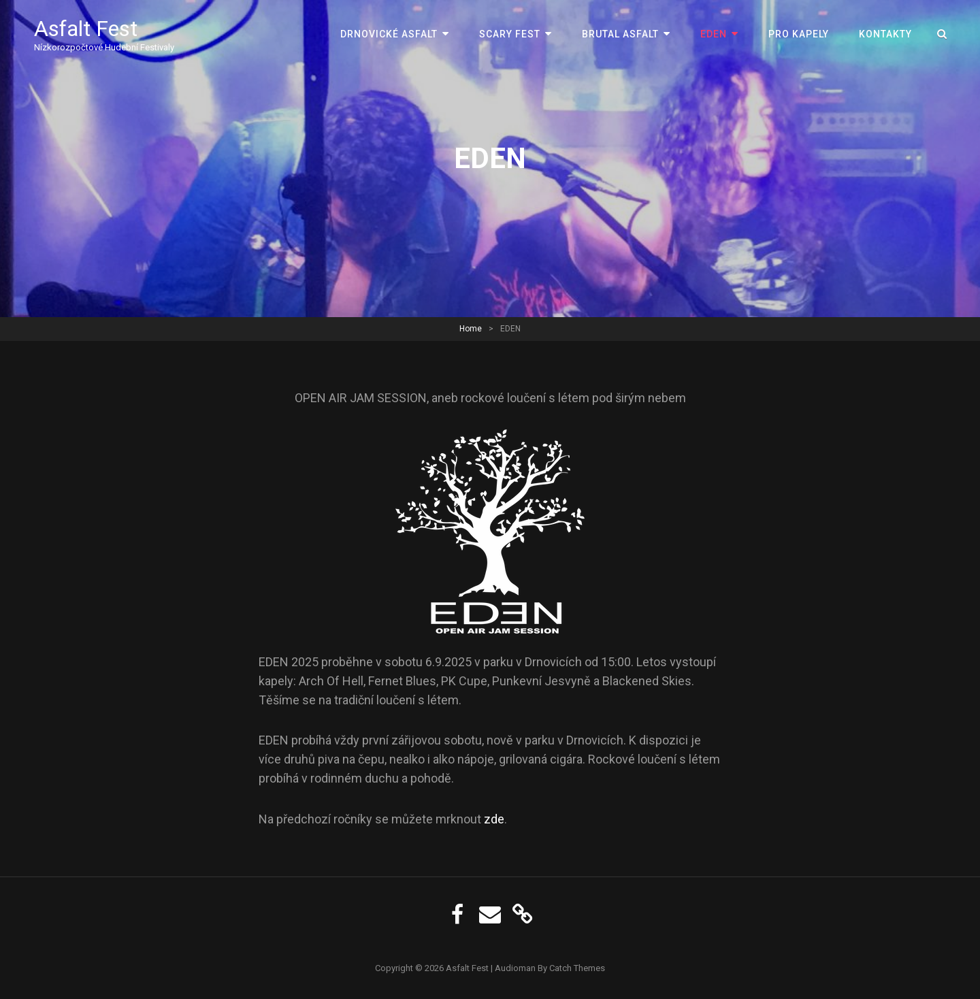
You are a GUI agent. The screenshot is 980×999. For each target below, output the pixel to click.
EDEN (713, 34)
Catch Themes (577, 968)
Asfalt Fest (85, 29)
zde (494, 819)
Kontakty (885, 34)
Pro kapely (798, 34)
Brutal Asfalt (620, 34)
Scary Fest (509, 34)
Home (470, 328)
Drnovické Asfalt (389, 34)
